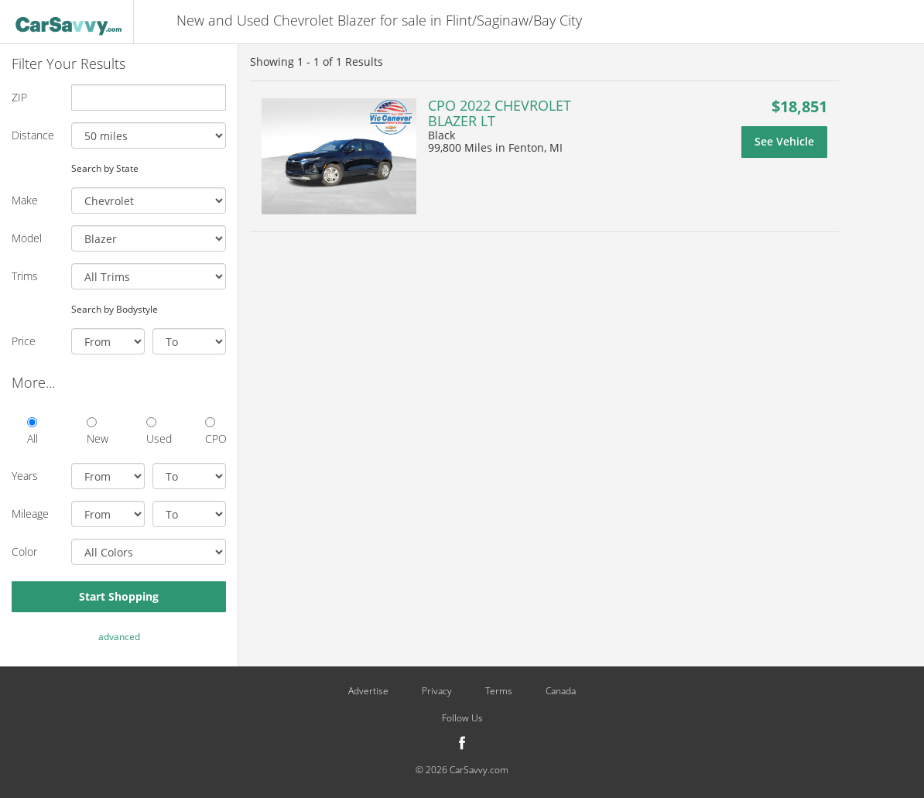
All (32, 431)
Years (25, 475)
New (97, 431)
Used (156, 431)
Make (25, 200)
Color (24, 551)
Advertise (368, 691)
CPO (215, 431)
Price (24, 341)
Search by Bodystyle (114, 309)
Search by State (105, 168)
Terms (498, 691)
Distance (33, 135)
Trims (25, 276)
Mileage (30, 513)
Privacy (437, 691)
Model (27, 238)
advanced (119, 636)
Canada (561, 691)
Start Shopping (119, 596)
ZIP (19, 97)
